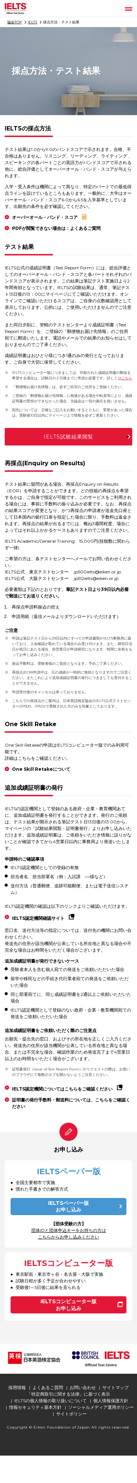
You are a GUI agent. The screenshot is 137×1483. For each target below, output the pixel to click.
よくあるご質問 (47, 1387)
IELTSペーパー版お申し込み (68, 1206)
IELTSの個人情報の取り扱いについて (50, 1400)
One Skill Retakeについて (41, 769)
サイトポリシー (71, 1413)
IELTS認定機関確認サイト (38, 918)
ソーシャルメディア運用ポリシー (101, 1407)
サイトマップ (115, 1387)
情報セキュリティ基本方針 (35, 1407)
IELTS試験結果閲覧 (68, 436)
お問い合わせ (83, 1387)
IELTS (32, 22)
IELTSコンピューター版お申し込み (68, 1305)
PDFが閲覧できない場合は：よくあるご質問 (56, 228)
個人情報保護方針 (110, 1400)
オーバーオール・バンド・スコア (45, 217)
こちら (126, 378)
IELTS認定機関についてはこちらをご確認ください (62, 1089)
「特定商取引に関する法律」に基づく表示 (68, 1394)
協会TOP (14, 22)
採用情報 (17, 1387)
